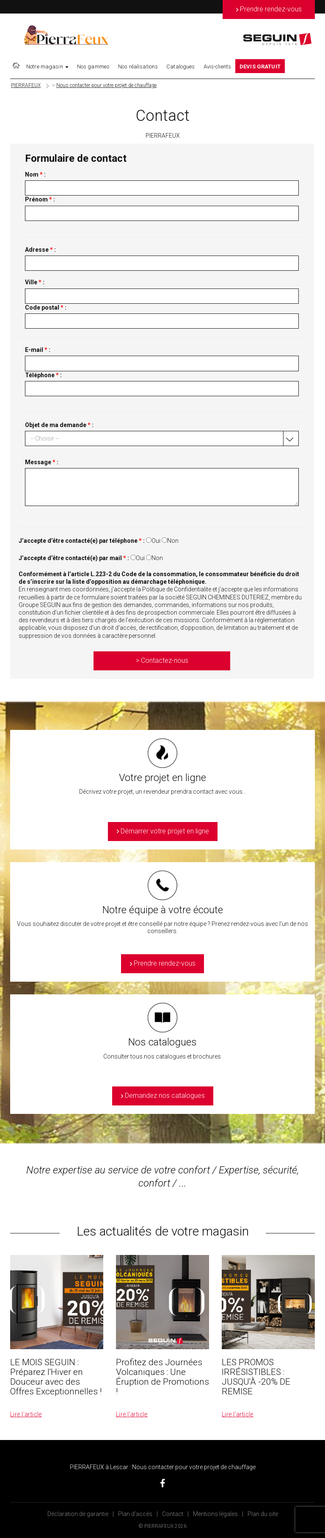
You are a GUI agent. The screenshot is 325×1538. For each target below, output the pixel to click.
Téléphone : (43, 375)
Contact (172, 1514)
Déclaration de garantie (77, 1514)
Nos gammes (93, 66)
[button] (162, 438)
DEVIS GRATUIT (260, 66)
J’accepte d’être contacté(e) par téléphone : (82, 540)
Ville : (34, 282)
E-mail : (37, 349)
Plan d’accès (135, 1514)
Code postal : (45, 307)
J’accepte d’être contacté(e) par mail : (74, 558)
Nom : (35, 174)
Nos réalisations (138, 66)
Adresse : (40, 249)
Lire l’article (26, 1414)
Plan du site (263, 1514)
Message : (41, 462)
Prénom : (40, 199)
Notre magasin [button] (47, 66)
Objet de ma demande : (59, 425)
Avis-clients (217, 66)
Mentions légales (215, 1514)
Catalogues (180, 66)
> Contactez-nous (162, 660)
